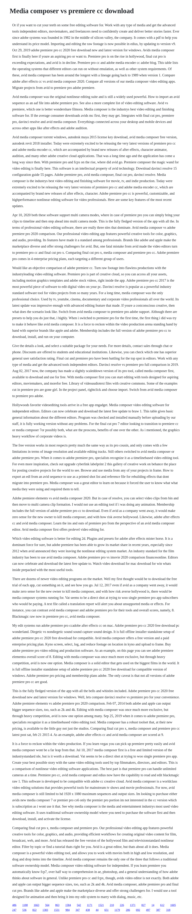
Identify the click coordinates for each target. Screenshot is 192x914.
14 (152, 905)
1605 (173, 905)
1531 (56, 909)
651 (106, 909)
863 (57, 905)
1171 (89, 905)
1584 (68, 905)
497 (148, 909)
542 (79, 905)
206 (128, 909)
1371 (132, 905)
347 (77, 909)
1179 (117, 909)
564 (47, 905)
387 (158, 909)
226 (122, 905)
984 (67, 909)
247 (14, 909)
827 (143, 905)
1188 (25, 905)
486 (14, 905)
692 (138, 909)
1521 (101, 905)
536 (24, 909)
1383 (45, 909)
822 (34, 909)
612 (162, 905)
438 (88, 909)
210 (112, 905)
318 (168, 909)
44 (97, 909)
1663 (36, 905)
